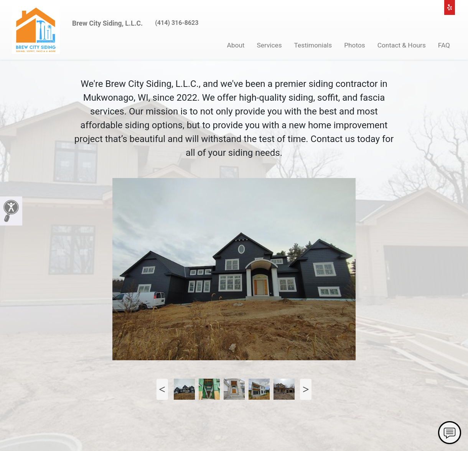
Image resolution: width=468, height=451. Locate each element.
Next (305, 389)
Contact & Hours (401, 45)
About (236, 45)
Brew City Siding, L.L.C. (107, 23)
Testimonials (313, 45)
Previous (162, 389)
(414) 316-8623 (176, 22)
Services (269, 45)
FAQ (444, 45)
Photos (354, 45)
